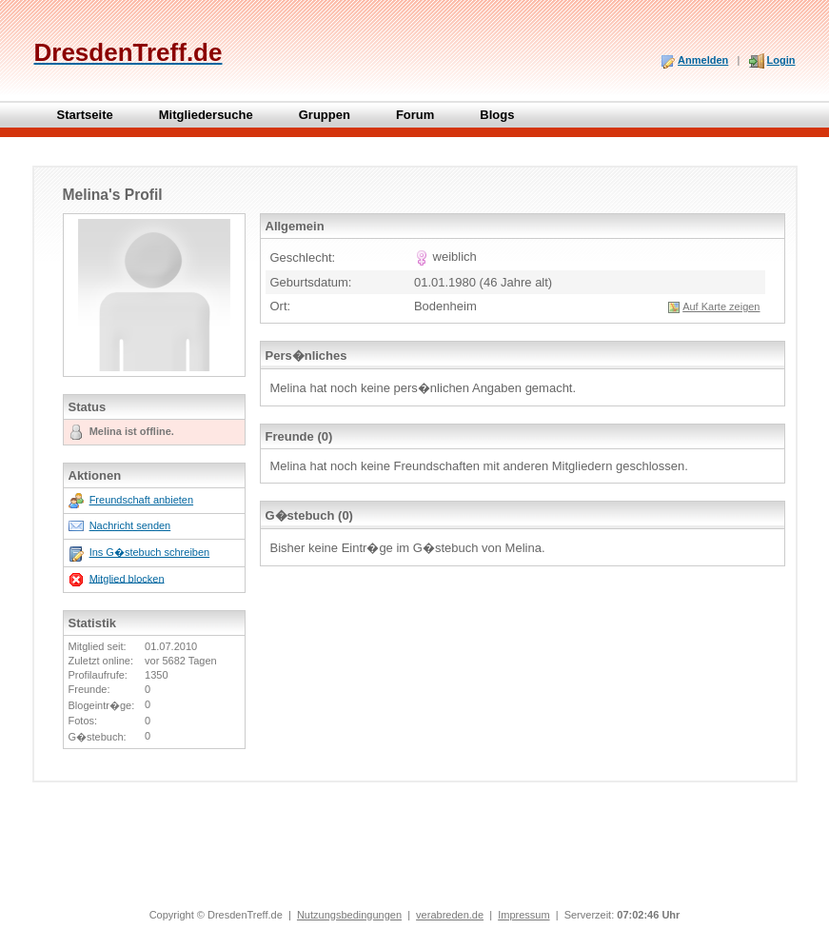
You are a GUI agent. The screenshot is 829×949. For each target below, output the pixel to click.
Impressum (523, 914)
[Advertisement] (415, 854)
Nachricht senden (130, 525)
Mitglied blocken (127, 577)
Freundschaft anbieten (141, 499)
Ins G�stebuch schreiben (149, 552)
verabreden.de (450, 914)
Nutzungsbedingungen (349, 914)
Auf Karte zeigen (721, 306)
